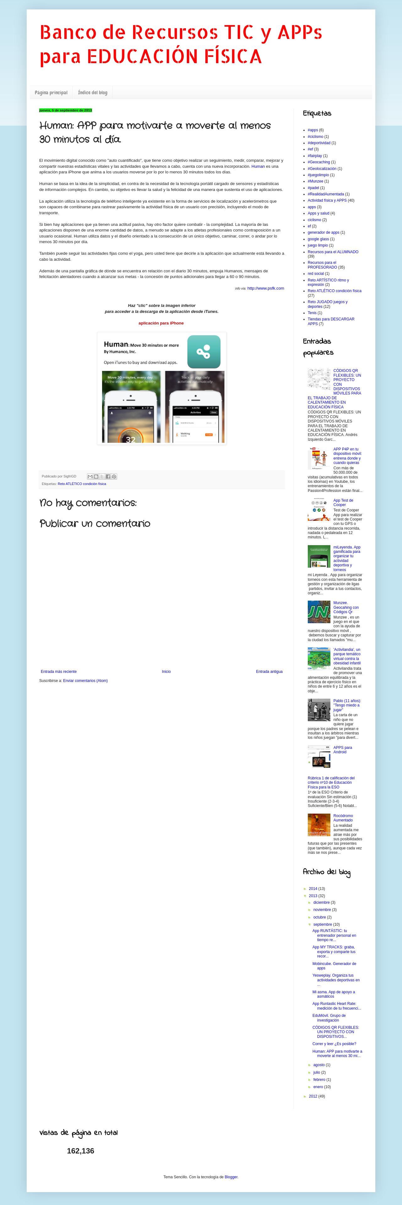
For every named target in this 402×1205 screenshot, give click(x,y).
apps (312, 207)
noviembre (322, 910)
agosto (319, 1065)
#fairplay (315, 156)
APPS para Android (343, 749)
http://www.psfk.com (265, 288)
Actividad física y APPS (327, 200)
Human (258, 166)
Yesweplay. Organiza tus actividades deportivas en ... (336, 980)
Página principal (51, 92)
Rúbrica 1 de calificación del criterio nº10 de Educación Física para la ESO (331, 782)
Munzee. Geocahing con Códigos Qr (346, 607)
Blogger (231, 1177)
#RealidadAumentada (326, 194)
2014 (313, 888)
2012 (313, 1096)
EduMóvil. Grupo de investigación (329, 1017)
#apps (313, 130)
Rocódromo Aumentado (343, 818)
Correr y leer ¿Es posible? (334, 1044)
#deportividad (319, 143)
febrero (319, 1079)
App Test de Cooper (343, 502)
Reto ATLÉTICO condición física (82, 484)
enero (318, 1087)
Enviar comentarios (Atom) (85, 681)
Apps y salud (318, 213)
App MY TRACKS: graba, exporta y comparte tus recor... (334, 951)
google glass (318, 239)
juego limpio (318, 245)
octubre (320, 917)
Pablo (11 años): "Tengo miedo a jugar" (347, 705)
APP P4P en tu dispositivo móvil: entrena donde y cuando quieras (348, 456)
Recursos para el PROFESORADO (322, 264)
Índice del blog (92, 92)
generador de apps (324, 232)
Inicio (166, 671)
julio (317, 1072)
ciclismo (314, 220)
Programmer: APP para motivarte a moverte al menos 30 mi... (337, 1053)
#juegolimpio (318, 175)
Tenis (312, 313)
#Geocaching (319, 162)
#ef (310, 149)
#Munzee (315, 181)
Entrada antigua (269, 671)
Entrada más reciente (59, 671)
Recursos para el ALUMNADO (333, 252)
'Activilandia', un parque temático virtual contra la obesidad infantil (347, 656)
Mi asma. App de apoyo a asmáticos (333, 994)
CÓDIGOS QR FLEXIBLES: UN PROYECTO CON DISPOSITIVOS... (335, 1032)
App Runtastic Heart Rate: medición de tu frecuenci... (336, 1005)
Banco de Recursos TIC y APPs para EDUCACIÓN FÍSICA (181, 43)
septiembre (323, 924)
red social (316, 273)
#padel (313, 188)
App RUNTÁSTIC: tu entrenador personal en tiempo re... (334, 935)
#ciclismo (315, 136)
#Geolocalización (322, 168)
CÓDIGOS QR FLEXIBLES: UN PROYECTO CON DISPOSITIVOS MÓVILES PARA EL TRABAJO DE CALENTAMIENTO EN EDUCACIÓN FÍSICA (334, 388)
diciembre (322, 902)
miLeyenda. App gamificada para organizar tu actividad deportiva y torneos (347, 558)
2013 (313, 896)
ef (309, 226)
